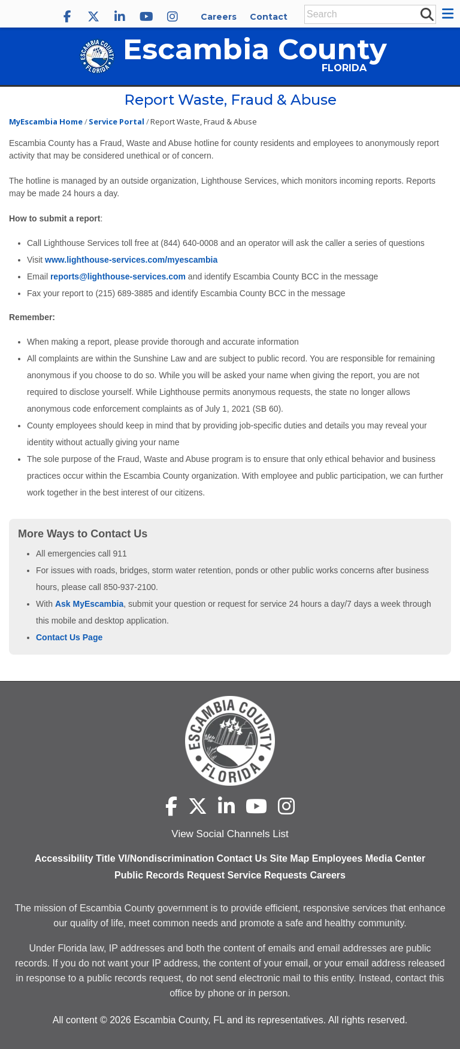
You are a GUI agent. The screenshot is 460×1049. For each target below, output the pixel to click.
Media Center (395, 858)
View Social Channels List (229, 834)
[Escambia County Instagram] (172, 17)
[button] (449, 14)
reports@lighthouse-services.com (118, 276)
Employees (337, 858)
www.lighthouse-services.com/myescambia (131, 259)
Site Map (290, 858)
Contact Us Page (69, 637)
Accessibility (64, 858)
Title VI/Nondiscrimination (155, 858)
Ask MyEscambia (89, 604)
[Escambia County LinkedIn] (120, 17)
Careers (219, 16)
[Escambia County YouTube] (146, 17)
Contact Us (242, 858)
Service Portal (116, 121)
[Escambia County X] (93, 17)
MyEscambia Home (46, 121)
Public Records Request (169, 875)
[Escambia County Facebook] (67, 17)
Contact (269, 16)
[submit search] (426, 13)
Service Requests (267, 875)
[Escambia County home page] (230, 741)
